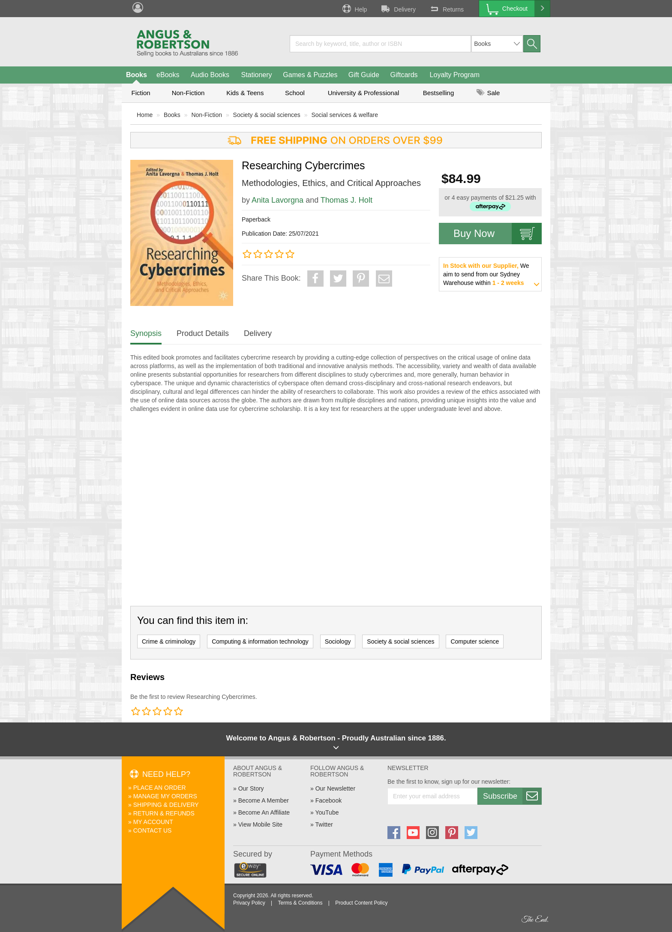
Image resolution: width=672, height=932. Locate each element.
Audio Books (210, 74)
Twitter (324, 824)
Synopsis (146, 333)
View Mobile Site (260, 824)
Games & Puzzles (310, 74)
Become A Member (263, 800)
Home (145, 114)
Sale (488, 92)
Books (136, 74)
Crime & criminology (168, 641)
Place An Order (159, 787)
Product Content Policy (361, 903)
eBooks (167, 74)
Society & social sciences (266, 114)
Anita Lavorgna (277, 200)
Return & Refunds (164, 813)
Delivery (398, 8)
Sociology (338, 641)
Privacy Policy (249, 903)
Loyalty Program (455, 74)
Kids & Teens (245, 92)
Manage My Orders (165, 796)
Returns (446, 8)
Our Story (251, 788)
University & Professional (363, 92)
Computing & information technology (260, 641)
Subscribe (512, 796)
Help (354, 8)
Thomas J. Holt (346, 200)
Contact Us (152, 830)
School (295, 92)
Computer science (474, 641)
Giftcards (404, 74)
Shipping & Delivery (166, 804)
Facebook (328, 800)
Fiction (140, 92)
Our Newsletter (335, 788)
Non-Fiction (188, 92)
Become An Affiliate (264, 812)
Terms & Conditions (300, 903)
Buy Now (497, 233)
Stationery (256, 74)
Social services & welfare (344, 114)
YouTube (327, 812)
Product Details (203, 333)
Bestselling (438, 92)
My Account (153, 821)
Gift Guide (363, 74)
